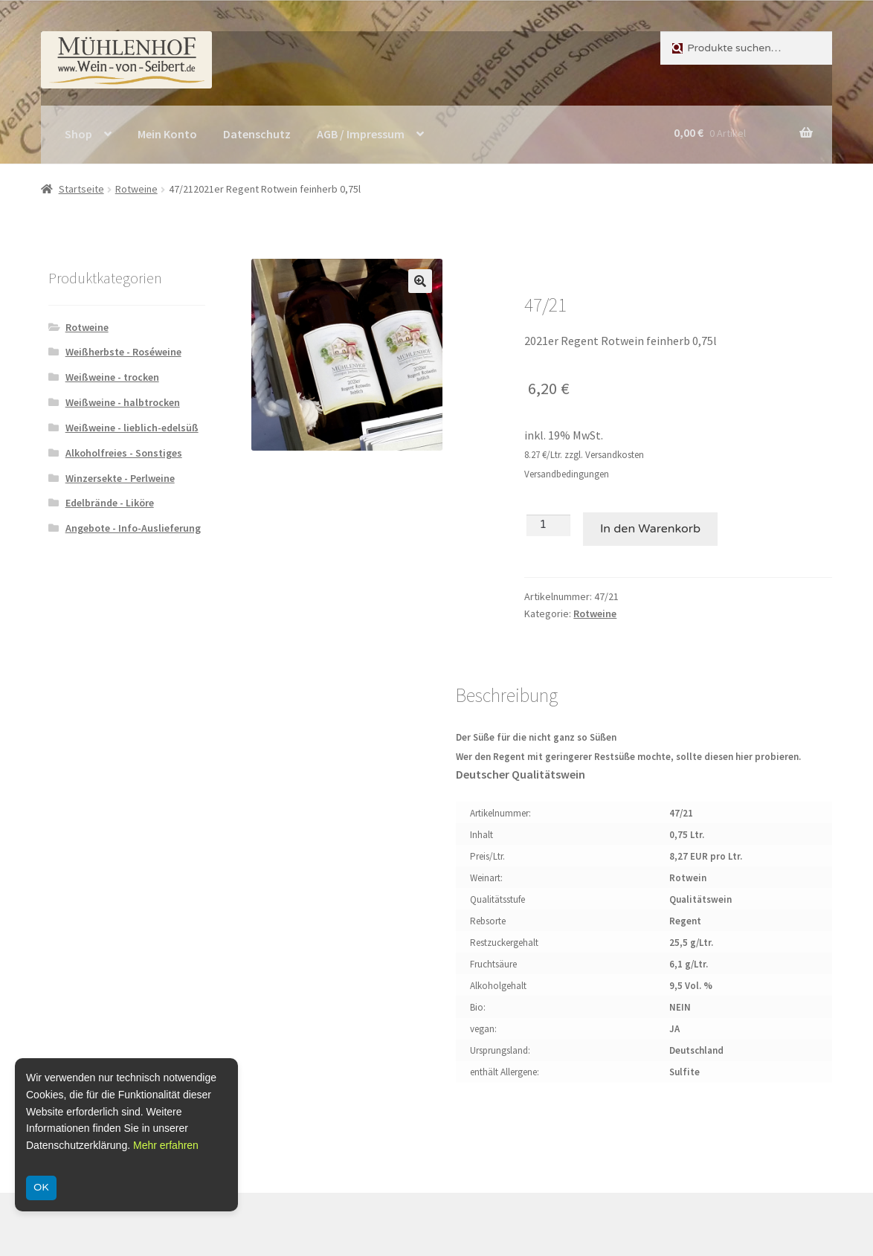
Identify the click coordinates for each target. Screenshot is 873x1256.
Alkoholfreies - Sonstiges (123, 453)
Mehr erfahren (166, 1145)
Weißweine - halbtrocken (122, 402)
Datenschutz (257, 133)
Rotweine (136, 189)
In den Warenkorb (650, 528)
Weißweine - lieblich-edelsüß (132, 427)
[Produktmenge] (548, 525)
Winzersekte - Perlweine (120, 478)
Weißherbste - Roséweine (123, 351)
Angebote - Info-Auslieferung (133, 528)
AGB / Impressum (361, 133)
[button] (420, 281)
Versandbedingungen (566, 474)
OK (41, 1187)
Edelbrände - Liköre (109, 502)
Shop (78, 133)
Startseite (81, 189)
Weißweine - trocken (112, 377)
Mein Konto (167, 133)
